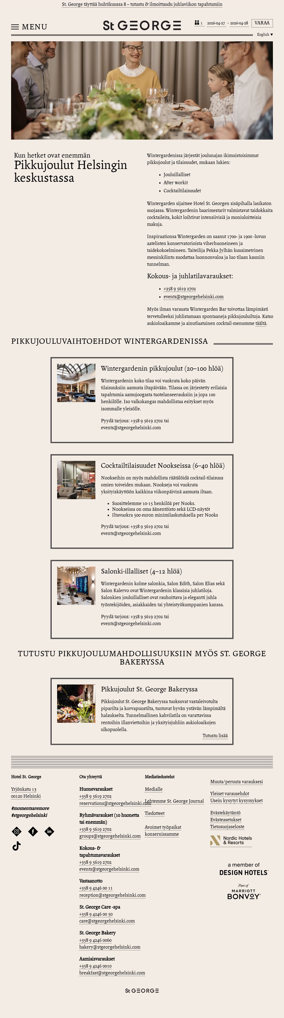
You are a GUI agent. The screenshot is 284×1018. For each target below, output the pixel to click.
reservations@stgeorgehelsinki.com (115, 803)
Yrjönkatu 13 (23, 789)
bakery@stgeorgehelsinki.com (109, 947)
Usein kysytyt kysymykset (236, 801)
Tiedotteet (154, 813)
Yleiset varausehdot (229, 794)
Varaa (262, 23)
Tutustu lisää (215, 736)
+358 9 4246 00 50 (96, 914)
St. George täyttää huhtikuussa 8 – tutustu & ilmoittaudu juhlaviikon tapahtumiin (142, 4)
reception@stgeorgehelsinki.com (112, 895)
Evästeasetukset (225, 820)
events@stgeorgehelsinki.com (194, 297)
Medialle (154, 789)
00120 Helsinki (26, 796)
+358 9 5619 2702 (180, 289)
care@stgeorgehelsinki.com (107, 921)
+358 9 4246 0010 (95, 966)
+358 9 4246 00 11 (96, 888)
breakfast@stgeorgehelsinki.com (112, 973)
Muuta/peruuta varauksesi (236, 782)
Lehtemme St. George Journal (174, 801)
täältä (260, 323)
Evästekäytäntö (225, 813)
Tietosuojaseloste (227, 827)
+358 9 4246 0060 (95, 940)
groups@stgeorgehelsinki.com (110, 836)
